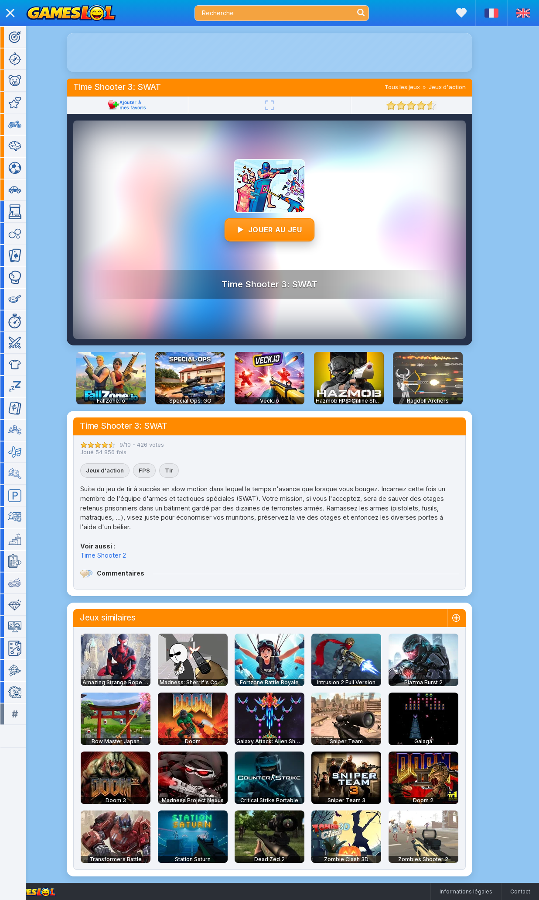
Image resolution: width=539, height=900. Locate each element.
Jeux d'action (459, 86)
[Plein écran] (282, 105)
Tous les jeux (415, 86)
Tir (181, 470)
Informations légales (466, 891)
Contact (520, 891)
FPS (157, 470)
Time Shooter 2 (116, 555)
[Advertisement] (282, 52)
